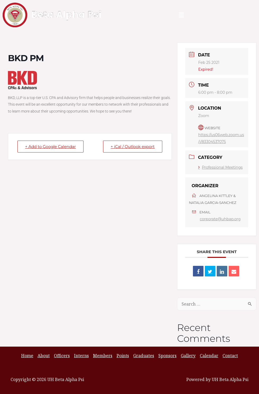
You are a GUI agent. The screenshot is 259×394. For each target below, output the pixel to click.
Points (123, 356)
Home (27, 356)
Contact (230, 356)
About (44, 356)
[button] (181, 15)
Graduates (143, 356)
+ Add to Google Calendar (50, 146)
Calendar (209, 356)
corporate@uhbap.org (220, 219)
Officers (62, 356)
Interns (81, 356)
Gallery (188, 356)
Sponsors (167, 356)
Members (102, 356)
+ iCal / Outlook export (133, 146)
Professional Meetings (220, 167)
